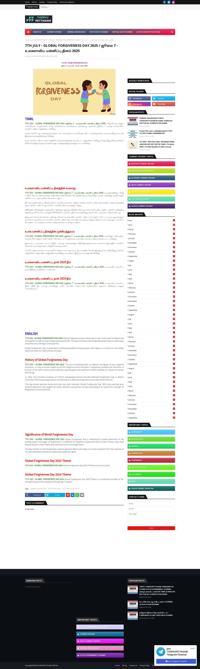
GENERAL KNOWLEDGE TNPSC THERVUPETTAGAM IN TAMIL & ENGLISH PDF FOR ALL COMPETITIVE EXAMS (155, 120)
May (152, 220)
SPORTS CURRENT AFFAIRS (142, 192)
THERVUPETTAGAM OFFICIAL (48, 665)
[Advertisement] (128, 19)
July (152, 265)
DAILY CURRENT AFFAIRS (90, 641)
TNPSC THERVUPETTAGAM (36, 56)
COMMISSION (137, 453)
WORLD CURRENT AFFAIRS (142, 206)
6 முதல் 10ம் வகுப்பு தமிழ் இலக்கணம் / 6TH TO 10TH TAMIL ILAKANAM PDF (155, 132)
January (152, 238)
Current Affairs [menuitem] (54, 32)
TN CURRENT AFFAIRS (140, 199)
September (152, 256)
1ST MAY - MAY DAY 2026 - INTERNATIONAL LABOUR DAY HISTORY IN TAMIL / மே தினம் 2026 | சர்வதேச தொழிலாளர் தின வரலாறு (157, 144)
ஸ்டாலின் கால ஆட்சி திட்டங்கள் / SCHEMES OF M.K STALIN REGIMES (156, 603)
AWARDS (135, 446)
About (34, 2)
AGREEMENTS (136, 432)
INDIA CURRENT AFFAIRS (141, 185)
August (152, 261)
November (152, 247)
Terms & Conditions (67, 2)
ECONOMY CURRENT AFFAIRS (143, 178)
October (152, 252)
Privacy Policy (52, 2)
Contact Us (133, 665)
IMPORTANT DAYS (54, 489)
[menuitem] (28, 32)
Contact (42, 2)
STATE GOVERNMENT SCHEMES (93, 655)
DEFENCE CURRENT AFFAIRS (142, 171)
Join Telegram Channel (176, 661)
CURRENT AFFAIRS (87, 634)
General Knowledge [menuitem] (76, 32)
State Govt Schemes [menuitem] (98, 32)
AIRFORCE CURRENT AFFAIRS (142, 164)
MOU (133, 481)
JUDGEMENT (136, 474)
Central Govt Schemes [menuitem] (122, 32)
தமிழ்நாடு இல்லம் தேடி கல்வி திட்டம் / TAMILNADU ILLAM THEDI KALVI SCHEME (156, 613)
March (152, 229)
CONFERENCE (136, 460)
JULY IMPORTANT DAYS (39, 40)
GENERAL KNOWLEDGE (38, 489)
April (152, 225)
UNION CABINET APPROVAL (142, 488)
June (152, 270)
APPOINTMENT (137, 439)
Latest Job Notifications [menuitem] (148, 32)
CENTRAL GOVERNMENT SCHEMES (94, 627)
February (152, 234)
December (152, 243)
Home (27, 2)
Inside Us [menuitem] (37, 32)
